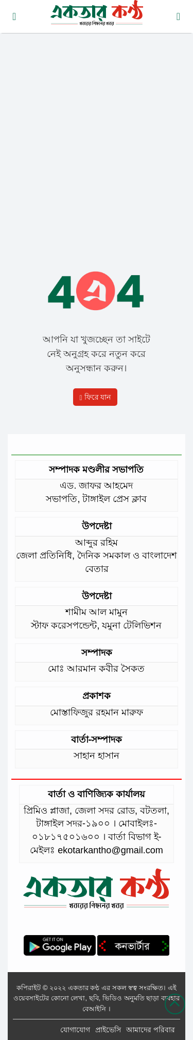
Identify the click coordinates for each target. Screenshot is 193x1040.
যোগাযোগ (75, 1030)
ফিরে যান (95, 397)
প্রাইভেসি (108, 1030)
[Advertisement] (96, 137)
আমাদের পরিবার (150, 1030)
